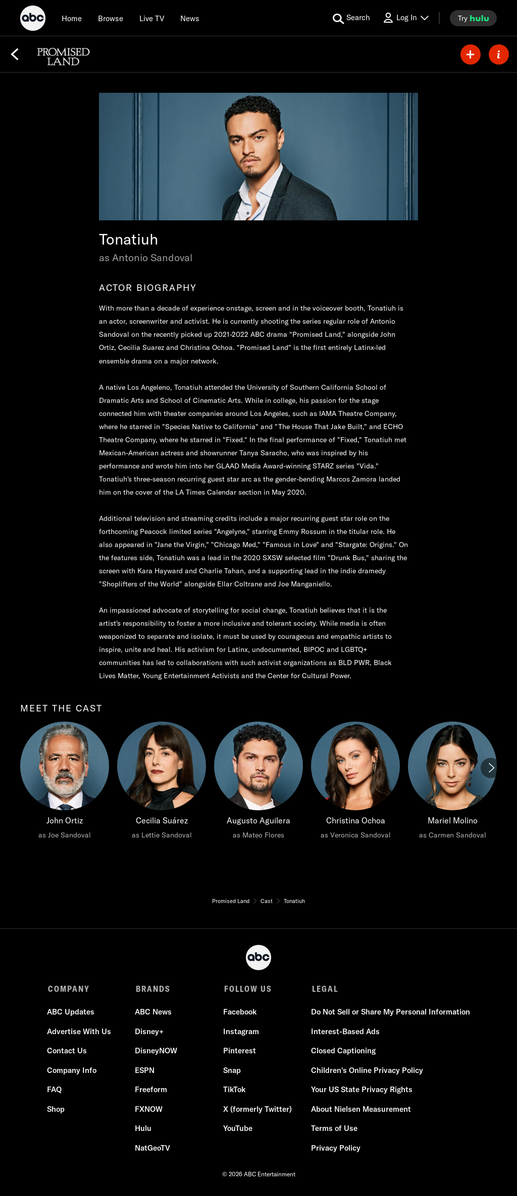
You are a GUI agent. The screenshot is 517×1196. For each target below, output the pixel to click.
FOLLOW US (247, 988)
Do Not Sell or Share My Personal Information (389, 1013)
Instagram (240, 1032)
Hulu (143, 1129)
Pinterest (239, 1051)
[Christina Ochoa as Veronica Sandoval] (355, 783)
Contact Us (68, 1051)
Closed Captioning (342, 1051)
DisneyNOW (156, 1051)
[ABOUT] (499, 54)
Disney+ (149, 1032)
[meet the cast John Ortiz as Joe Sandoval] (64, 783)
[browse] (110, 18)
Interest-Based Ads (344, 1032)
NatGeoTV (153, 1149)
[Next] (491, 768)
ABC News (153, 1013)
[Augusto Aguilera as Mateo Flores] (258, 783)
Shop (57, 1110)
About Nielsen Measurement (360, 1110)
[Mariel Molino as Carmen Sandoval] (452, 783)
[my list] (470, 54)
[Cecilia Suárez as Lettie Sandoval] (161, 783)
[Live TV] (151, 18)
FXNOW (149, 1110)
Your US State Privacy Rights (360, 1090)
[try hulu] (473, 18)
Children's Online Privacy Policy (366, 1071)
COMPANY (69, 988)
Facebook (239, 1013)
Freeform (151, 1090)
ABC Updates (71, 1013)
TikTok (234, 1090)
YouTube (237, 1129)
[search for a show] (351, 18)
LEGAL (323, 988)
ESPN (145, 1071)
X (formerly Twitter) (257, 1110)
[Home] (72, 18)
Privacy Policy (334, 1149)
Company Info (72, 1071)
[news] (189, 18)
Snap (231, 1071)
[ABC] (32, 20)
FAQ (55, 1090)
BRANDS (152, 988)
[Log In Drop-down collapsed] (405, 18)
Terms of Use (333, 1129)
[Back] (14, 54)
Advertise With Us (80, 1032)
